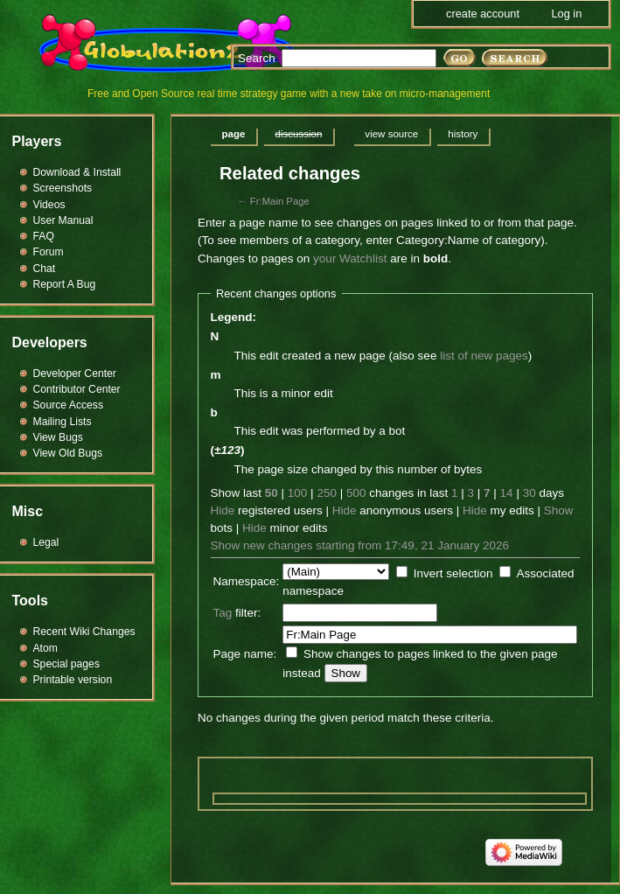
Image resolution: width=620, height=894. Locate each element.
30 (529, 492)
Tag (223, 612)
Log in (566, 13)
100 (298, 492)
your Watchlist (350, 258)
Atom (45, 648)
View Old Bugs (68, 453)
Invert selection (453, 573)
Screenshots (63, 188)
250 (327, 492)
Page (234, 134)
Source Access (68, 405)
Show (559, 510)
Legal (46, 542)
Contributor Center (77, 389)
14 (506, 492)
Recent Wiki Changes (84, 631)
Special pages (66, 664)
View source (391, 134)
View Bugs (58, 437)
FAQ (43, 236)
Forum (48, 252)
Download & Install (77, 172)
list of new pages (484, 355)
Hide (223, 510)
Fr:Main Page (280, 201)
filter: (237, 612)
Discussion (298, 134)
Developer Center (74, 373)
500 (356, 492)
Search (256, 58)
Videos (49, 205)
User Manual (63, 220)
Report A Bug (64, 284)
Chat (44, 268)
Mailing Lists (62, 422)
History (462, 134)
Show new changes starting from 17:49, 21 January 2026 (360, 545)
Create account (482, 13)
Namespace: (246, 581)
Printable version (73, 680)
